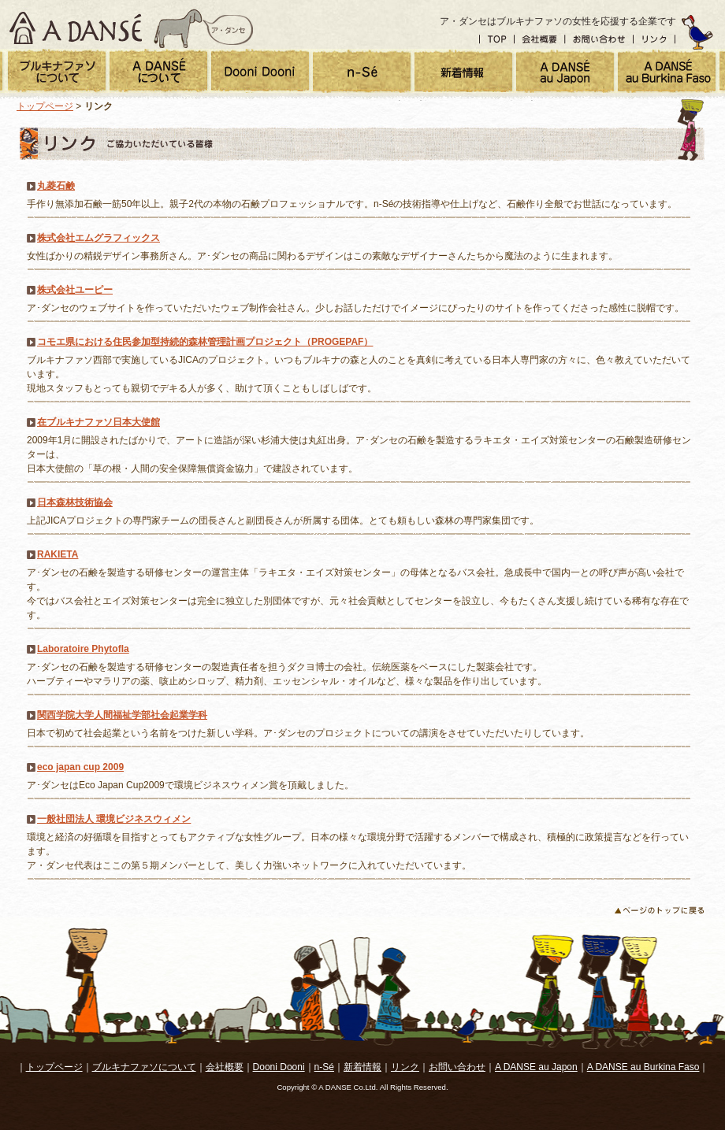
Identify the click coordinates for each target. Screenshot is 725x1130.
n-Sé (324, 1067)
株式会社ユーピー (75, 289)
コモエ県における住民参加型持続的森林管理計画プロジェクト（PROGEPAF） (205, 341)
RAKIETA (57, 554)
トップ (496, 39)
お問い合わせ (599, 39)
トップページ (45, 106)
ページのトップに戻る (659, 910)
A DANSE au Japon (536, 1067)
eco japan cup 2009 (80, 766)
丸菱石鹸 (56, 185)
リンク (655, 39)
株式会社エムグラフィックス (98, 237)
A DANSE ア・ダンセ (76, 24)
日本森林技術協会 (75, 502)
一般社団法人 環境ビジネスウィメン (114, 818)
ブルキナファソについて (144, 1067)
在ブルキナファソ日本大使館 (98, 422)
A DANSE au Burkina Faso (643, 1067)
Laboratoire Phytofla (83, 648)
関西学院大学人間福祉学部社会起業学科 (122, 715)
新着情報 (362, 1067)
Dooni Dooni (279, 1067)
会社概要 (540, 39)
